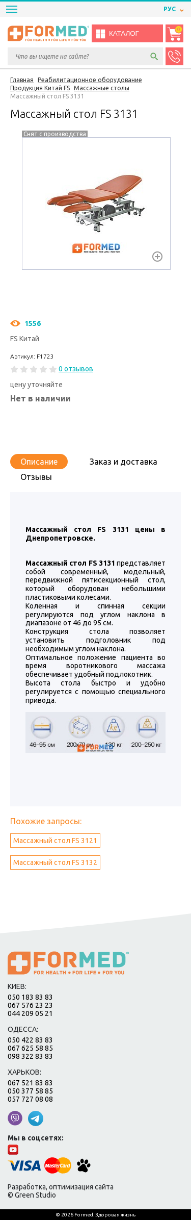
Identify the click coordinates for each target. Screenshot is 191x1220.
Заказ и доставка (123, 461)
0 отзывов (76, 369)
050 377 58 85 (30, 1091)
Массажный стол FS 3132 (55, 862)
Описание (39, 461)
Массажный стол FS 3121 (55, 840)
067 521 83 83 (30, 1083)
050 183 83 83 (30, 997)
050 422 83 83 (30, 1040)
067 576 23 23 (30, 1005)
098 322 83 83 (30, 1056)
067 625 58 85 (30, 1048)
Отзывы (36, 476)
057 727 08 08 (30, 1099)
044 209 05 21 (30, 1013)
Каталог (117, 33)
